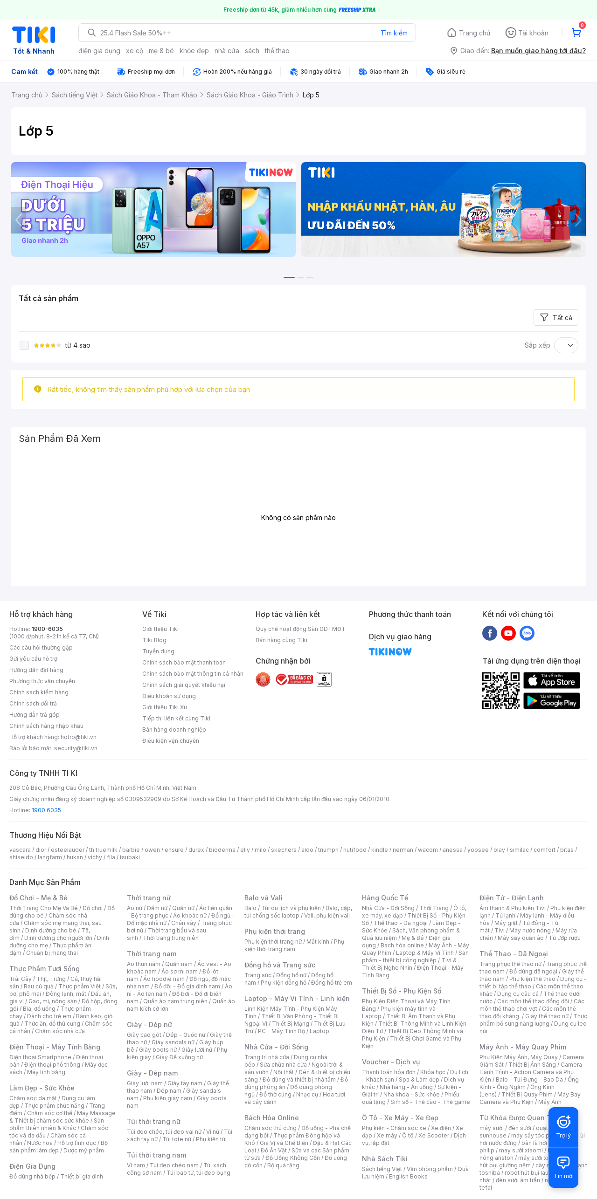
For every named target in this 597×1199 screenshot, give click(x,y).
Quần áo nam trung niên (175, 1001)
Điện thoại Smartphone (40, 1057)
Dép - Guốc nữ (185, 1034)
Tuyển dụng (158, 651)
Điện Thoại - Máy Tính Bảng (54, 1047)
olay (499, 849)
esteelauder (67, 849)
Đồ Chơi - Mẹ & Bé (38, 898)
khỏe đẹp (194, 51)
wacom (428, 849)
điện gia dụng (99, 51)
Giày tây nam (184, 1083)
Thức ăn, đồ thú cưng (52, 1023)
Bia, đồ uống (39, 1008)
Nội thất (283, 1072)
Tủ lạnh (505, 915)
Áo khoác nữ (190, 915)
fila (111, 857)
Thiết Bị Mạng (290, 1023)
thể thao (277, 51)
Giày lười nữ (196, 1049)
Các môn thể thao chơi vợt (531, 1005)
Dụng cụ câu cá (518, 993)
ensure (174, 849)
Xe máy (387, 1135)
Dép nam (169, 1090)
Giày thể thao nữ (547, 1016)
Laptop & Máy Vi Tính (425, 952)
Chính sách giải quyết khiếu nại (183, 684)
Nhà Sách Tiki (385, 1159)
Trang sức (257, 975)
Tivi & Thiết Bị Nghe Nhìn (409, 964)
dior (40, 849)
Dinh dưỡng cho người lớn (58, 937)
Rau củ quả (39, 986)
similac (519, 849)
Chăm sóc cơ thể (49, 1113)
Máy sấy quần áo (521, 937)
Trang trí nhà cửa (266, 1057)
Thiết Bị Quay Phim (527, 1094)
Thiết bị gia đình (81, 1176)
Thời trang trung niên (171, 937)
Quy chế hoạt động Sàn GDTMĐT (301, 628)
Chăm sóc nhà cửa (60, 1031)
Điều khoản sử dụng (169, 695)
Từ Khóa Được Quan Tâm (520, 1118)
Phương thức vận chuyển (42, 681)
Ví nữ (212, 1131)
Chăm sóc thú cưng (270, 1127)
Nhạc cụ (307, 1094)
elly (245, 849)
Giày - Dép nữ (149, 1024)
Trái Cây (20, 978)
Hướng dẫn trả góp (34, 714)
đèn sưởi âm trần (518, 1180)
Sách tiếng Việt (382, 1168)
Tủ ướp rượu (564, 937)
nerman (403, 849)
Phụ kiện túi (211, 1139)
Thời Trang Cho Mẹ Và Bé (43, 907)
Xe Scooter (433, 1135)
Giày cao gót (144, 1034)
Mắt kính (317, 941)
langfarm (50, 857)
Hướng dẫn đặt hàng (36, 669)
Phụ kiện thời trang (274, 931)
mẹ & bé (161, 51)
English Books (408, 1176)
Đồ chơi (93, 907)
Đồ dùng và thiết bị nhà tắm (299, 1079)
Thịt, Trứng (51, 978)
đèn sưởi (519, 1127)
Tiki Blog (154, 640)
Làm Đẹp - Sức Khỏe (42, 1088)
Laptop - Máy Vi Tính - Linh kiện (297, 998)
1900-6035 (47, 628)
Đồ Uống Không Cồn (292, 1157)
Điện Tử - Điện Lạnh (511, 898)
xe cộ (134, 51)
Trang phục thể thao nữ (510, 963)
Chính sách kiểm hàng (39, 692)
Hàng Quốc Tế (385, 898)
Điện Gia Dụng (32, 1166)
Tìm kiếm (394, 33)
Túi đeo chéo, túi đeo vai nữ (164, 1131)
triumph (328, 849)
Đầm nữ (157, 907)
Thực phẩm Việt (79, 986)
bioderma (222, 849)
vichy (95, 857)
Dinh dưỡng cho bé (50, 930)
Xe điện (441, 1127)
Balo (250, 907)
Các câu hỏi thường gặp (41, 647)
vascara (20, 849)
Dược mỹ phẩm (83, 1150)
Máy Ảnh (550, 1101)
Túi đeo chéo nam (174, 1165)
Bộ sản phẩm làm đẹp (58, 1146)
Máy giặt (506, 922)
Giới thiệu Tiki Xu (164, 707)
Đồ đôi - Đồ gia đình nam (187, 986)
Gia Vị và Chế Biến (284, 1142)
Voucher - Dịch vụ (391, 1062)
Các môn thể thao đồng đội (533, 1001)
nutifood (355, 849)
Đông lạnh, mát (66, 993)
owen (152, 849)
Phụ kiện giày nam (167, 1098)
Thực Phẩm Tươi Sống (44, 969)
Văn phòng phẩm (430, 1168)
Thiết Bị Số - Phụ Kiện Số (401, 991)
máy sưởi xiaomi (540, 1157)
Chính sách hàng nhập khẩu (46, 725)
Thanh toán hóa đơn (389, 1072)
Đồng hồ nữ (291, 975)
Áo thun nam (143, 963)
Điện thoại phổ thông (52, 1064)
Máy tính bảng (46, 1072)
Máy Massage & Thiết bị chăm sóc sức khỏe (62, 1117)
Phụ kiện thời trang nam (294, 945)
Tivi (499, 930)
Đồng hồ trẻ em (331, 982)
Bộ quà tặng (283, 1165)
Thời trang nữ (149, 898)
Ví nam (136, 1165)
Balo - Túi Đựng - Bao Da (529, 1079)
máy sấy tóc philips (537, 1135)
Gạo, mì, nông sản (52, 1001)
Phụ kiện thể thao (532, 978)
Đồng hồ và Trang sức (279, 965)
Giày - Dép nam (152, 1073)
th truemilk (103, 849)
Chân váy (183, 922)
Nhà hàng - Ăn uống (406, 1086)
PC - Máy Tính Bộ (281, 1031)
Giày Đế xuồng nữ (179, 1057)
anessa (453, 849)
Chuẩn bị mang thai (52, 952)
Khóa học (432, 1072)
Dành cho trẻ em (49, 1016)
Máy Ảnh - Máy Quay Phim (522, 1047)
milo (260, 849)
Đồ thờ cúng (275, 1094)
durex (196, 849)
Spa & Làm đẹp (419, 1079)
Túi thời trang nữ (153, 1121)
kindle (379, 849)
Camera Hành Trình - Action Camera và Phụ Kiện (530, 1072)
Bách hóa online (402, 945)
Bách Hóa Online (271, 1118)
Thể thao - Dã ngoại (401, 922)
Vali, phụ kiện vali (327, 915)
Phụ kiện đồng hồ (283, 982)
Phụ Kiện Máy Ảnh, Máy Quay (518, 1057)
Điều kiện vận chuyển (170, 740)
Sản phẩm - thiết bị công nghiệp (415, 956)
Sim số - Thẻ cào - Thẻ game (430, 1101)
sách (252, 51)
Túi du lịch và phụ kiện (291, 907)
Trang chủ (474, 33)
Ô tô (408, 1135)
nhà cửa (227, 51)
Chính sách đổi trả (33, 703)
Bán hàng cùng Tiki (281, 640)
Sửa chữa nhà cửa (283, 1064)
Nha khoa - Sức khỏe (411, 1094)
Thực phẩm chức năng (54, 1105)
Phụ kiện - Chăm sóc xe (394, 1127)
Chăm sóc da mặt (33, 1098)
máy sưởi (491, 1127)
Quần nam (179, 963)
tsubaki (130, 857)
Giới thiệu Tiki (160, 628)
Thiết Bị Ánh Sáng (532, 1064)
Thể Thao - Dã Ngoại (513, 954)
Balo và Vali (263, 898)
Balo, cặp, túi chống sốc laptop (298, 911)
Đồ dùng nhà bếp (32, 1176)
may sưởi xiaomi (521, 1150)
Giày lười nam (145, 1083)
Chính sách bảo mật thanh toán (184, 662)
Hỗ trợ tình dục (76, 1142)
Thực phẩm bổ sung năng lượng (533, 1020)
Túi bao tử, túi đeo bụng (198, 1172)
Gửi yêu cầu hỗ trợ (33, 658)
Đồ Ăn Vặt (274, 1150)
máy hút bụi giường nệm (528, 1161)
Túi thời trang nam (156, 1155)
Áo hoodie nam (164, 978)
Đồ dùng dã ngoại (533, 971)
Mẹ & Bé (413, 937)
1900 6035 (46, 810)
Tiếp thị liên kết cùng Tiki (176, 718)
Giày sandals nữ (173, 1042)
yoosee (478, 849)
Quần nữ (183, 907)
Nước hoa (40, 1142)
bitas (567, 849)
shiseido (21, 857)
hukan (75, 857)
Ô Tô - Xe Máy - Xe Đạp (400, 1118)
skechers (284, 849)
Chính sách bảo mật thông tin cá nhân (192, 673)
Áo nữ (134, 907)
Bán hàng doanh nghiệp (174, 729)
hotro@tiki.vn (79, 736)
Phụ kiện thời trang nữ (273, 941)
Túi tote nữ (176, 1139)
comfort (544, 849)
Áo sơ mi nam (179, 971)
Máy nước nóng (530, 930)
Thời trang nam (151, 954)
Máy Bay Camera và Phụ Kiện (530, 1098)
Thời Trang (434, 907)
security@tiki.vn (75, 748)
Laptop (319, 1031)
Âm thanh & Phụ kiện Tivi (512, 907)
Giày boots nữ (158, 1049)
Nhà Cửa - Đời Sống (276, 1047)
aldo (307, 849)
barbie (131, 849)
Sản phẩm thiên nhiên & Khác (56, 1124)
